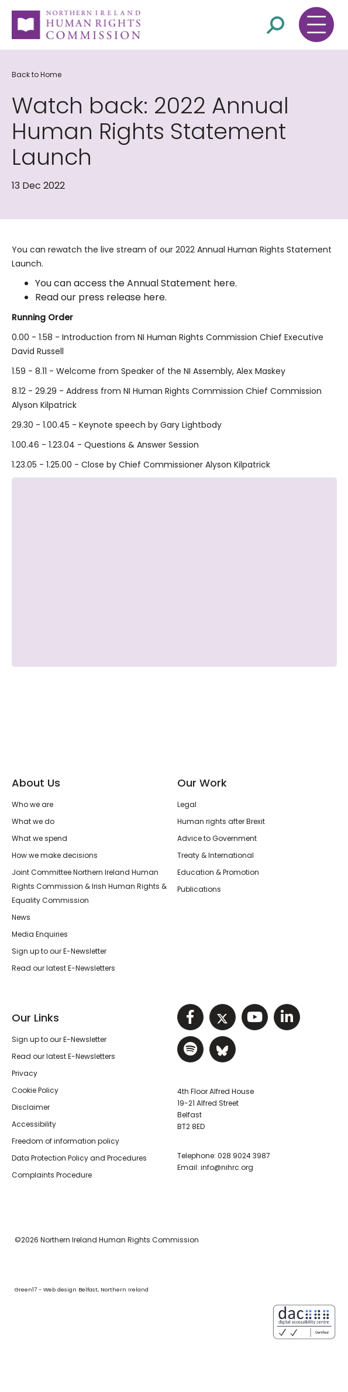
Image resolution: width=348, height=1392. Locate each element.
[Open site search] (275, 25)
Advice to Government (217, 838)
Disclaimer (31, 1107)
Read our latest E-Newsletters (63, 968)
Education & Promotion (218, 872)
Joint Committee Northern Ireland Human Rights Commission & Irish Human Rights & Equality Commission (89, 886)
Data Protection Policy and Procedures (79, 1158)
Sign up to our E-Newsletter (59, 951)
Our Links (35, 1017)
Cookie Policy (35, 1090)
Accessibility (34, 1124)
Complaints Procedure (52, 1175)
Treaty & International (215, 855)
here (224, 283)
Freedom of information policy (65, 1141)
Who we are (32, 804)
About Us (36, 782)
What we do (33, 821)
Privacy (24, 1073)
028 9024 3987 (244, 1156)
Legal (187, 804)
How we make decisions (55, 855)
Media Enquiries (40, 934)
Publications (199, 889)
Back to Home (36, 74)
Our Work (202, 782)
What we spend (39, 838)
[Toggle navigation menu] (316, 24)
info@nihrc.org (227, 1167)
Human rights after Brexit (221, 821)
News (21, 917)
